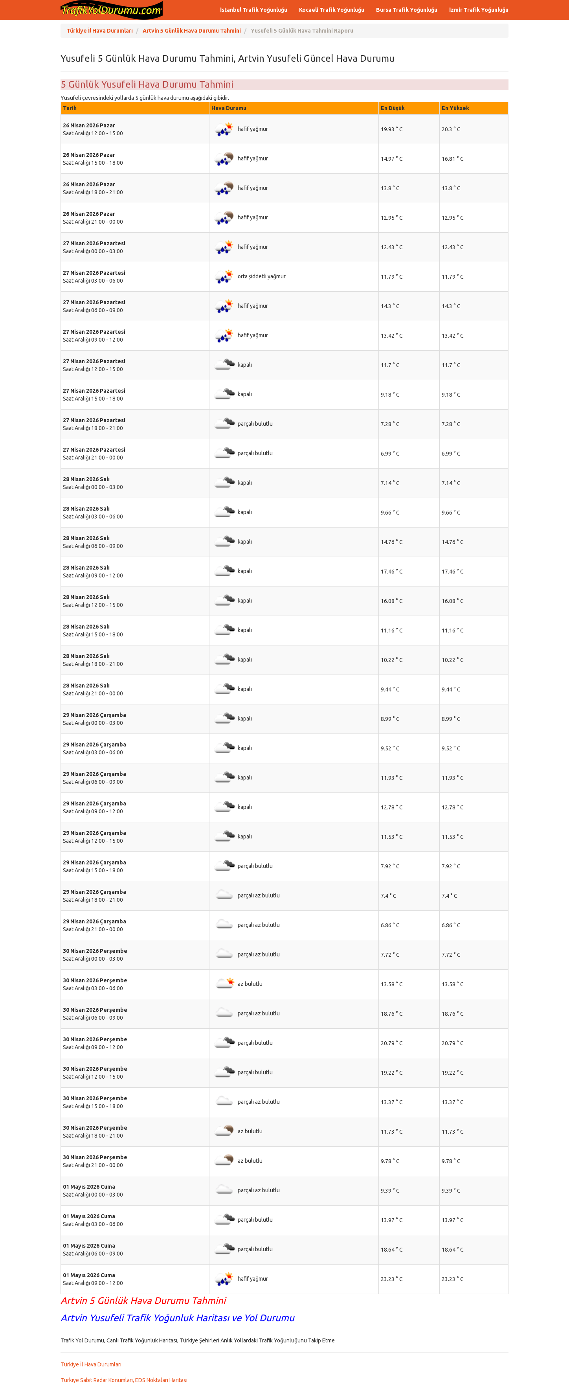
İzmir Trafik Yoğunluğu (478, 10)
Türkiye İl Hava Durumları (91, 1364)
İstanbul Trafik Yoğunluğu (253, 10)
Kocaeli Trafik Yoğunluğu (331, 10)
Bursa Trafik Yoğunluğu (406, 10)
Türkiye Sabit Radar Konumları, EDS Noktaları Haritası (124, 1380)
